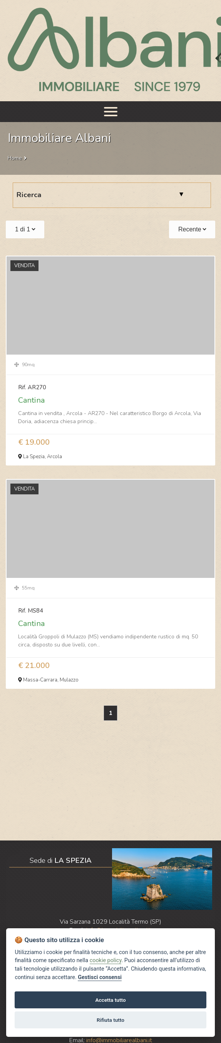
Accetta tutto (110, 1000)
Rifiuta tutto (110, 1020)
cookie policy (106, 960)
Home (15, 158)
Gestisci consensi (100, 977)
